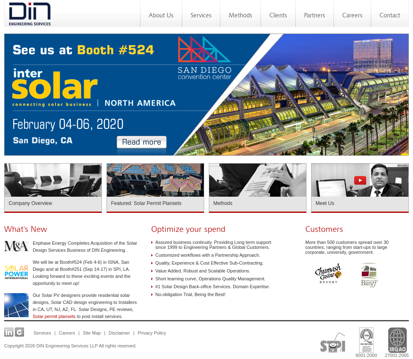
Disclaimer (119, 332)
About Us (161, 16)
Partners (314, 16)
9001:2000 (366, 340)
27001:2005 (396, 340)
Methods (240, 16)
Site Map (92, 332)
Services (201, 16)
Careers (352, 16)
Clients (278, 16)
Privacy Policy (152, 332)
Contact (389, 16)
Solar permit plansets (54, 316)
